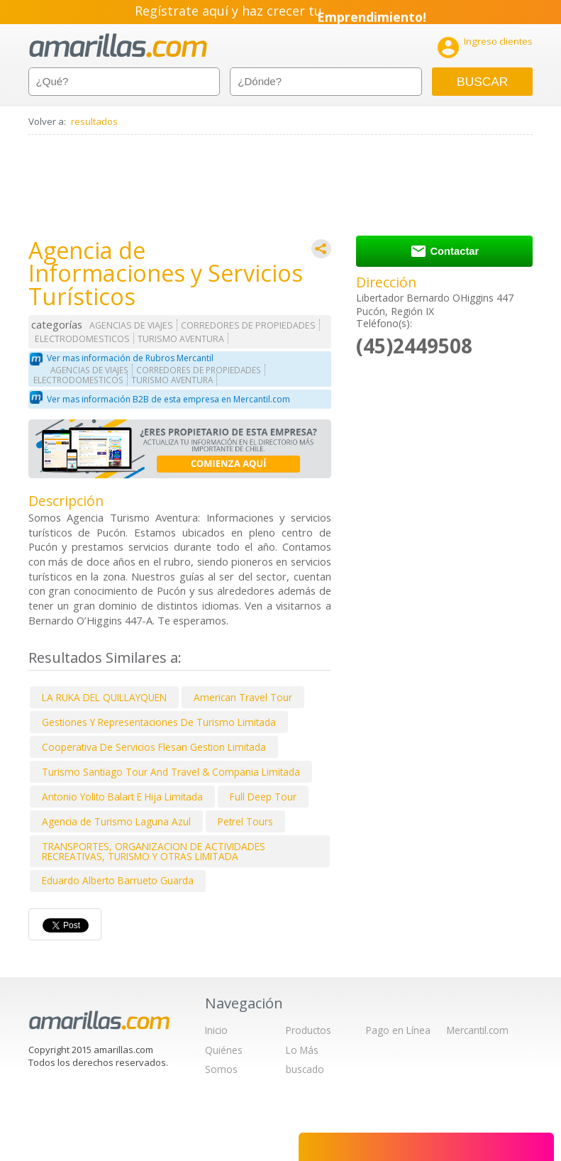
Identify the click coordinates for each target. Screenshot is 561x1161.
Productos (308, 1030)
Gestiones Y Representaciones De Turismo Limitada (159, 722)
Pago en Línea (398, 1030)
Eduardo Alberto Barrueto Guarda (118, 880)
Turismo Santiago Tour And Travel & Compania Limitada (171, 771)
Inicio (216, 1030)
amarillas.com (118, 45)
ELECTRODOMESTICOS (82, 339)
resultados (94, 121)
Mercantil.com (478, 1030)
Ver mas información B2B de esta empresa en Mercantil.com (168, 399)
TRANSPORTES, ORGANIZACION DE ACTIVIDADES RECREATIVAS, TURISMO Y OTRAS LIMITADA (153, 851)
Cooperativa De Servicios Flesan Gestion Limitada (154, 747)
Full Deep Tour (263, 796)
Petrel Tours (245, 821)
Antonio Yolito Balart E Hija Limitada (122, 796)
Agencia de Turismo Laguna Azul (116, 821)
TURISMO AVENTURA (181, 339)
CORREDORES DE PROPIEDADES (248, 325)
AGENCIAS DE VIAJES (131, 325)
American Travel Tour (243, 697)
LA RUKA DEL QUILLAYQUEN (104, 697)
